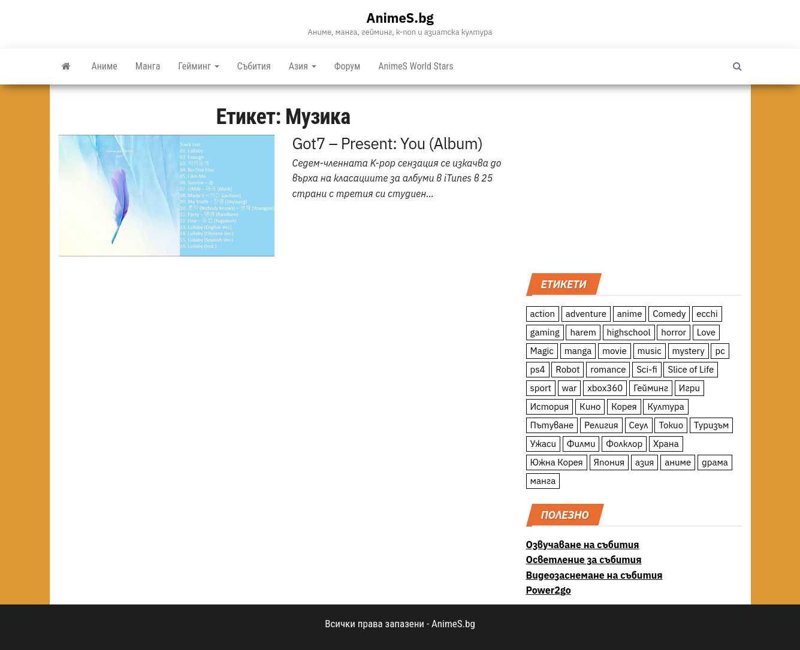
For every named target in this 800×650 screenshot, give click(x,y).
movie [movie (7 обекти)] (614, 350)
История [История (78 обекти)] (549, 406)
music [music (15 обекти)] (650, 350)
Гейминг (198, 66)
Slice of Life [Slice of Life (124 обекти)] (691, 369)
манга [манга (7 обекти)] (543, 480)
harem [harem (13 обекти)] (583, 332)
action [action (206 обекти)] (543, 313)
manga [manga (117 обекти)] (578, 350)
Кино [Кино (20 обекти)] (589, 406)
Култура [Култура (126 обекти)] (665, 406)
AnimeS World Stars (415, 66)
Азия (302, 66)
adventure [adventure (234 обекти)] (586, 313)
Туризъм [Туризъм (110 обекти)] (711, 425)
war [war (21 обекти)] (569, 388)
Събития (254, 66)
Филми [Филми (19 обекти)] (581, 443)
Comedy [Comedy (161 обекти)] (669, 313)
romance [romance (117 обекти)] (608, 369)
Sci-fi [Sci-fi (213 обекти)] (646, 369)
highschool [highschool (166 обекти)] (629, 332)
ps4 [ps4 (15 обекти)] (537, 369)
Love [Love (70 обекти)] (706, 332)
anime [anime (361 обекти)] (629, 313)
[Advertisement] (634, 177)
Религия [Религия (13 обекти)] (601, 425)
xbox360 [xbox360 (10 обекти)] (605, 388)
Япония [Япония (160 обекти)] (609, 462)
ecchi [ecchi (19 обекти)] (707, 313)
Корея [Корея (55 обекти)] (624, 406)
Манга (148, 66)
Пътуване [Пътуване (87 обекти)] (552, 425)
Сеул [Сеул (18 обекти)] (638, 425)
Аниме (104, 66)
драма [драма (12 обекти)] (715, 462)
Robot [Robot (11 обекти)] (567, 369)
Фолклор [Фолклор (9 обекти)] (624, 443)
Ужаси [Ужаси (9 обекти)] (543, 443)
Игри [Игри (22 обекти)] (689, 388)
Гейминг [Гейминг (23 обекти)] (650, 388)
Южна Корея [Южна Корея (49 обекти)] (556, 462)
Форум (347, 66)
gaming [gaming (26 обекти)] (545, 332)
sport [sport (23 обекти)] (540, 388)
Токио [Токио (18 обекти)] (671, 425)
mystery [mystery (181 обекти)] (688, 350)
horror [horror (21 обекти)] (673, 332)
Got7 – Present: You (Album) (387, 143)
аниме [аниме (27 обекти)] (678, 462)
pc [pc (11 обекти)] (719, 350)
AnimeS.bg (399, 17)
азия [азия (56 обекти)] (644, 462)
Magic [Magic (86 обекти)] (542, 350)
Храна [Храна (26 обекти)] (666, 443)
